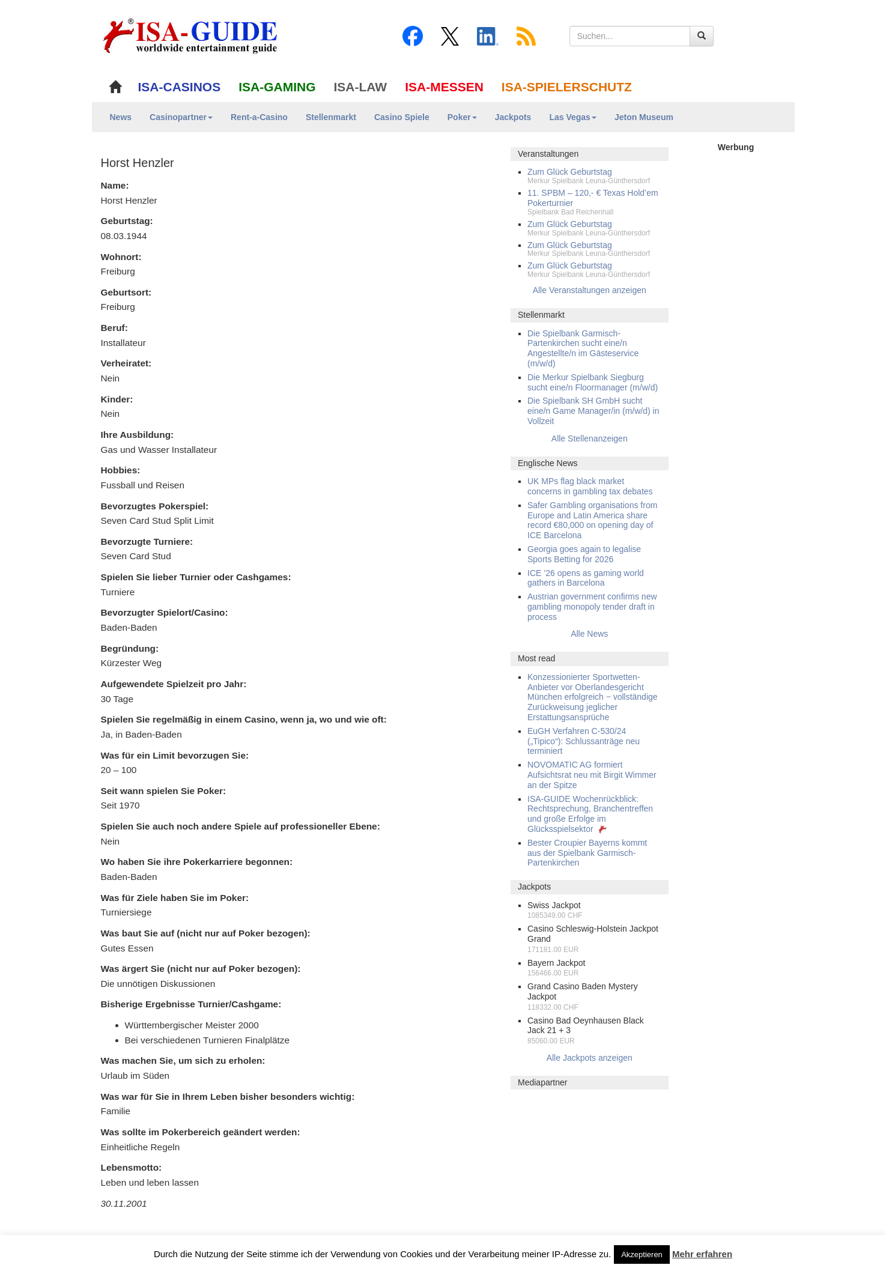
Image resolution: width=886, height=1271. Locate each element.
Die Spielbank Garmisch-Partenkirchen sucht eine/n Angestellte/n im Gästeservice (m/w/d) (583, 348)
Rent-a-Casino (259, 117)
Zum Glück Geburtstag (569, 172)
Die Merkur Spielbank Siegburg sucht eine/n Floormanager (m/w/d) (592, 382)
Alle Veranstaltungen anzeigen (589, 290)
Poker (462, 117)
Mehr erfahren (702, 1254)
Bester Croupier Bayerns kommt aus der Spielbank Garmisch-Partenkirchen (587, 853)
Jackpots (513, 117)
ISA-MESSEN (444, 87)
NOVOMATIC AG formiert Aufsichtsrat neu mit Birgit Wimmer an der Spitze (592, 775)
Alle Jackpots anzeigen (590, 1058)
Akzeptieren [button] (642, 1254)
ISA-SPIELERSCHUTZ (567, 87)
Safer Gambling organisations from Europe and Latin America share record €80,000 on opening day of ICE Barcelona (592, 520)
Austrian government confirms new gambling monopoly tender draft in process (592, 607)
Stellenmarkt (331, 117)
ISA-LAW (360, 87)
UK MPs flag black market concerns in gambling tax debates (590, 486)
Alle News (589, 634)
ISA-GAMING (276, 87)
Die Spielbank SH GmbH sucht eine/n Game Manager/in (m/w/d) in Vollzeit (593, 411)
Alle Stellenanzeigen (589, 438)
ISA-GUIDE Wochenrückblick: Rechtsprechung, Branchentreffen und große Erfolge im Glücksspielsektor (590, 814)
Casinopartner (181, 117)
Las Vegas (572, 117)
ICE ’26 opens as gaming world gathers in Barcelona (585, 578)
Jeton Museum (643, 117)
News (121, 117)
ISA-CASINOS (179, 87)
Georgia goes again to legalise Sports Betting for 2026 (584, 554)
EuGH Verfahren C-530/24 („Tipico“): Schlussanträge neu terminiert (583, 741)
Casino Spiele (401, 117)
